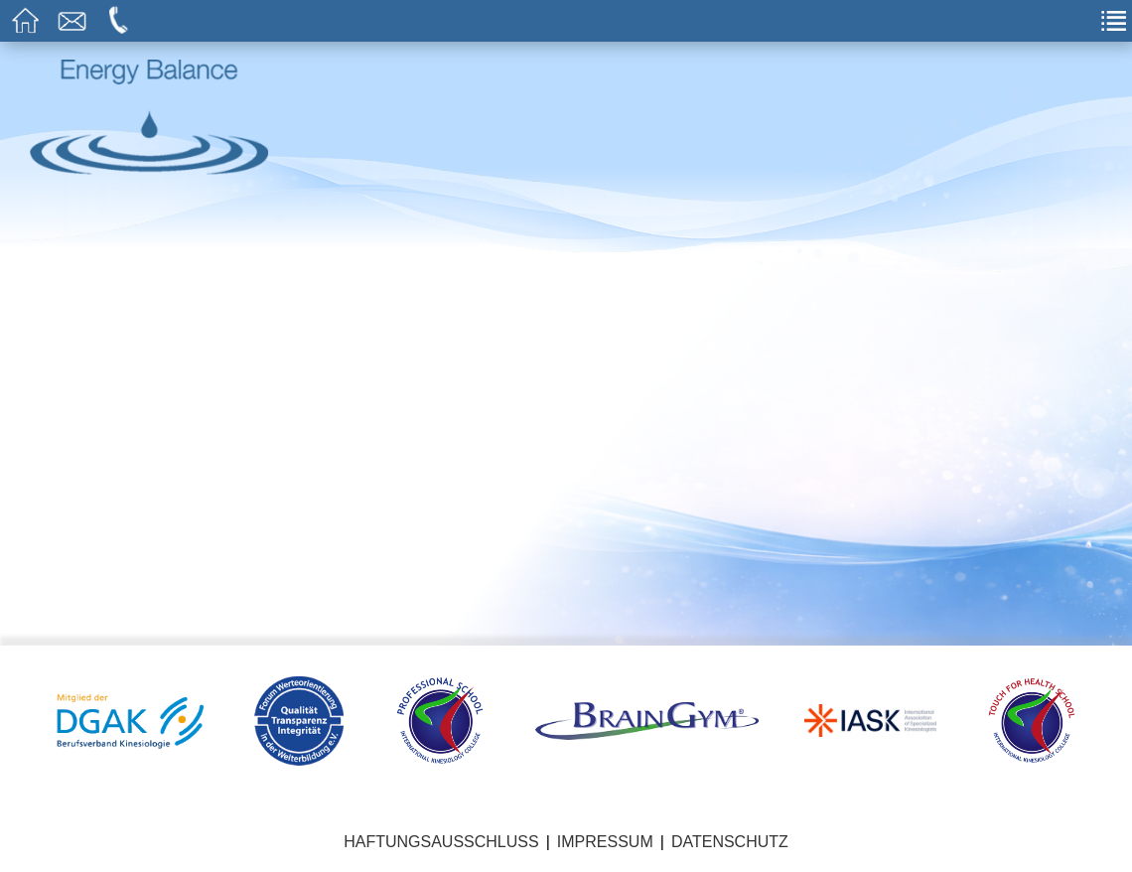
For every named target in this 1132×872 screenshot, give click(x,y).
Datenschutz (729, 841)
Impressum (605, 841)
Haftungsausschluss (441, 841)
